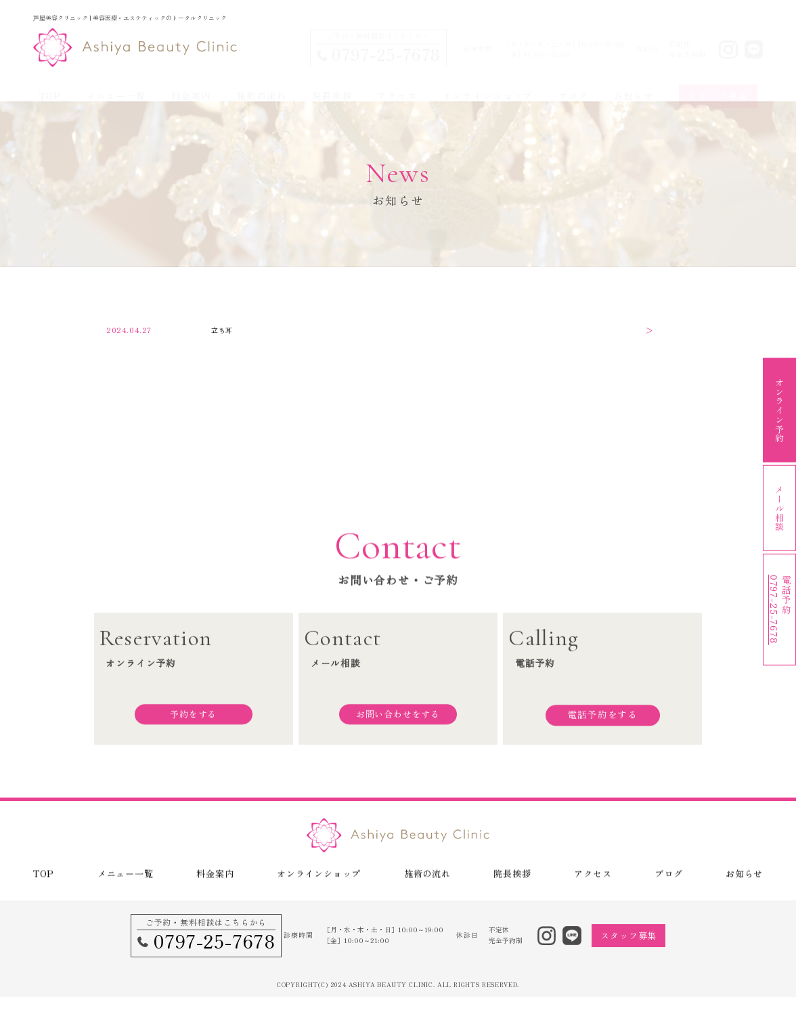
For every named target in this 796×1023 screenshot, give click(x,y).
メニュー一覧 (116, 82)
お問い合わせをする (398, 722)
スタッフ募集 (718, 82)
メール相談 (780, 511)
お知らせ (633, 82)
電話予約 (781, 615)
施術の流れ (261, 82)
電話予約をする (602, 722)
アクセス (397, 82)
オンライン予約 (780, 407)
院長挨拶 (332, 82)
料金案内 (191, 82)
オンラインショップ (488, 82)
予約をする (194, 722)
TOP (49, 82)
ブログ (573, 82)
